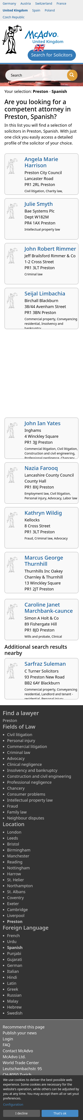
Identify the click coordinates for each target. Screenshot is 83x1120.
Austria (26, 3)
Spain (36, 10)
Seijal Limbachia (45, 293)
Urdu (11, 941)
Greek (12, 989)
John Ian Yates (43, 423)
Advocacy (16, 758)
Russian (14, 995)
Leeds (12, 838)
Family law (17, 812)
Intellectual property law (30, 800)
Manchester (18, 856)
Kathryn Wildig (43, 512)
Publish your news (20, 1032)
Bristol (13, 844)
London (14, 832)
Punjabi (14, 953)
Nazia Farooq (41, 468)
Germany (9, 3)
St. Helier (15, 879)
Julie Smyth (39, 203)
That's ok (59, 1113)
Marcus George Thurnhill (44, 561)
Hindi (12, 977)
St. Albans (16, 891)
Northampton (20, 885)
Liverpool (15, 915)
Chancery (16, 788)
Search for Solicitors (51, 55)
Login (8, 1038)
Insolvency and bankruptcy (32, 770)
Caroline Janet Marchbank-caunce (49, 607)
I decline (21, 1113)
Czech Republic (14, 17)
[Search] (72, 75)
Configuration (13, 1104)
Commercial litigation (27, 746)
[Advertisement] (41, 375)
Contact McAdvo (18, 1050)
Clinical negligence (24, 764)
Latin (11, 983)
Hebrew (14, 1007)
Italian (13, 971)
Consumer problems (26, 794)
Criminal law (18, 752)
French (13, 935)
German (14, 965)
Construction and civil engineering (39, 776)
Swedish (15, 1013)
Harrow (14, 873)
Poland (50, 10)
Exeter (13, 903)
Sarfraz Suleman (45, 663)
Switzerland (43, 3)
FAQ (6, 1044)
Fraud (12, 806)
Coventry (15, 897)
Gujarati (14, 959)
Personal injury (21, 740)
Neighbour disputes (25, 818)
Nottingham (18, 867)
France (61, 3)
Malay (12, 1001)
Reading (14, 861)
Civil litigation (19, 734)
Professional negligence (29, 782)
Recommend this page (24, 1027)
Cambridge (17, 909)
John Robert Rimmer (50, 248)
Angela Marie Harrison (41, 162)
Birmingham (19, 850)
